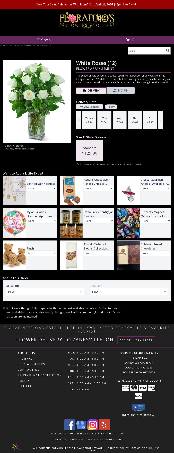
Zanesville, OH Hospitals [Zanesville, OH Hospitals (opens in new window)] (108, 433)
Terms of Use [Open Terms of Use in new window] (97, 450)
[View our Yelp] (104, 429)
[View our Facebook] (69, 429)
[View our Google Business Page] (81, 429)
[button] (138, 407)
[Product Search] (146, 50)
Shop (43, 40)
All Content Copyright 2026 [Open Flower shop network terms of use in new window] (53, 447)
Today (111, 106)
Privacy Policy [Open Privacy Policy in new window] (118, 447)
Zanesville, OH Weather (68, 439)
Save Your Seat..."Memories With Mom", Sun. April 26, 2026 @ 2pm (87, 4)
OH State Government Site (104, 439)
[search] (167, 50)
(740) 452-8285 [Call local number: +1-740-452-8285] (143, 367)
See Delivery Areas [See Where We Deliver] (136, 340)
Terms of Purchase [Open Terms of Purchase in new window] (146, 447)
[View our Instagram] (92, 429)
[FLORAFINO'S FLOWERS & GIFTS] (87, 30)
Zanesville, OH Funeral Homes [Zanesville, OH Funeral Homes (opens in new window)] (69, 433)
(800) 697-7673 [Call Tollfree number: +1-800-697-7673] (145, 372)
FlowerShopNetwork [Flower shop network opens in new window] (89, 447)
